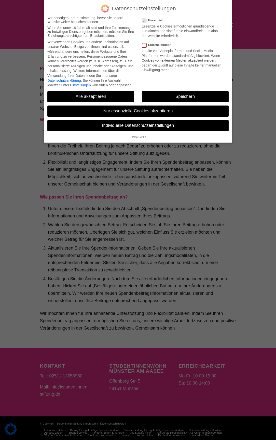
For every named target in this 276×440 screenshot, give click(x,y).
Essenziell (154, 17)
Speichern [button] (185, 93)
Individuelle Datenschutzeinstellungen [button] (138, 122)
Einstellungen (80, 82)
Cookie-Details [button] (138, 134)
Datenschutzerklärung (64, 78)
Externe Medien (159, 42)
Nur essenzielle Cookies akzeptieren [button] (138, 108)
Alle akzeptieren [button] (91, 93)
